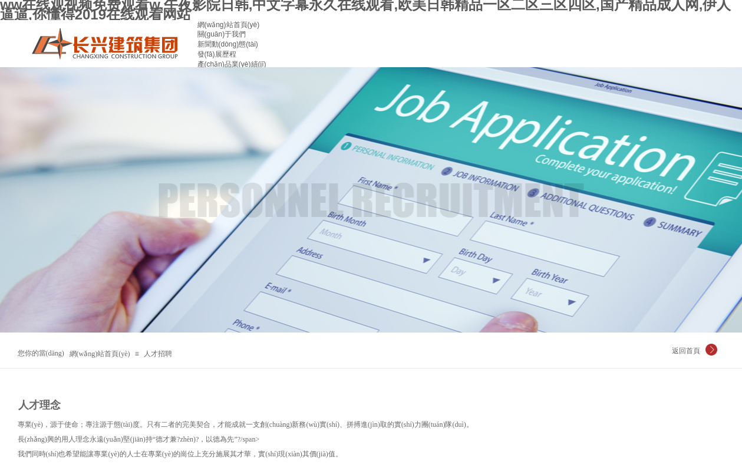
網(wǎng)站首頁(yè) (228, 25)
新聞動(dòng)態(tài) (227, 44)
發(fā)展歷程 (216, 54)
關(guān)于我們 (221, 34)
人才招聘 (158, 354)
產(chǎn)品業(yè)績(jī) (231, 64)
